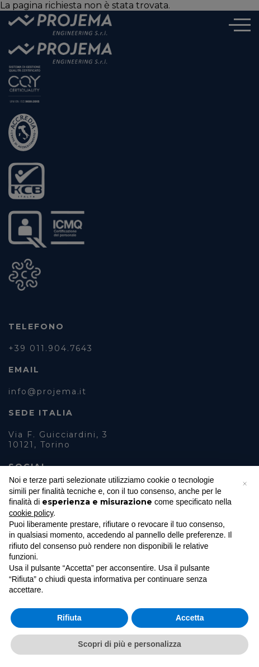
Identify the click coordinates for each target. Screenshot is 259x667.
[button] (244, 484)
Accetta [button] (190, 617)
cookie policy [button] (31, 513)
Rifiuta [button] (69, 617)
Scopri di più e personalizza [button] (129, 644)
